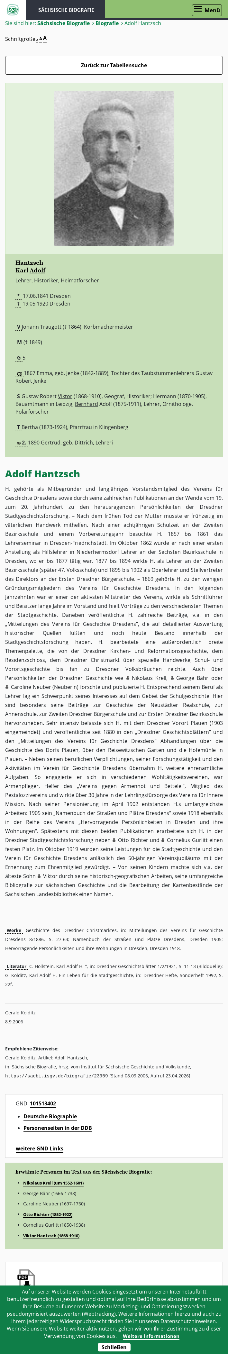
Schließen (114, 1347)
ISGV (13, 10)
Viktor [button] (50, 876)
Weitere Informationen (151, 1336)
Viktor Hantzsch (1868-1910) (51, 1235)
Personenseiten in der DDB (57, 1127)
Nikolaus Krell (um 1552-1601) (53, 1182)
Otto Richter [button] (133, 840)
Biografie (107, 23)
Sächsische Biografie (63, 23)
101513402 (43, 1103)
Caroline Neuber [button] (31, 687)
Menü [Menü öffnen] (212, 10)
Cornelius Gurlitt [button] (187, 840)
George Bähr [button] (192, 678)
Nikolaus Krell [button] (149, 678)
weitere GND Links (39, 1148)
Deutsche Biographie (50, 1116)
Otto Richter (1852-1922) (47, 1214)
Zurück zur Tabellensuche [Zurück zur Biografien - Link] (114, 65)
